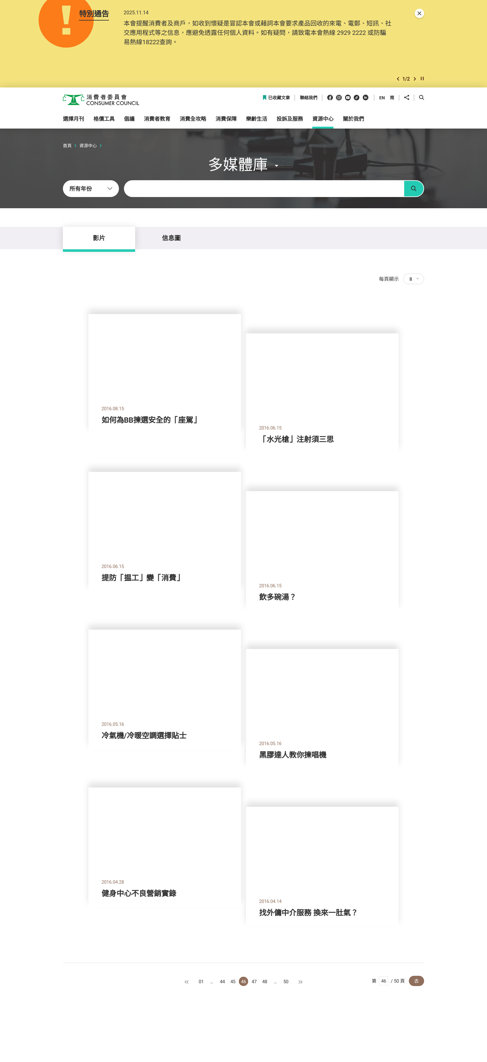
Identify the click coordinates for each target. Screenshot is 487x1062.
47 (254, 981)
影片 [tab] (99, 238)
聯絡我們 (308, 98)
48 (264, 981)
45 (232, 981)
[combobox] (91, 188)
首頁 (67, 145)
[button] (398, 79)
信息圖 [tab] (171, 238)
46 (243, 981)
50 (285, 981)
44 (222, 981)
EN (382, 98)
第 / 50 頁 (388, 980)
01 (201, 981)
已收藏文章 (276, 98)
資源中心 (88, 145)
